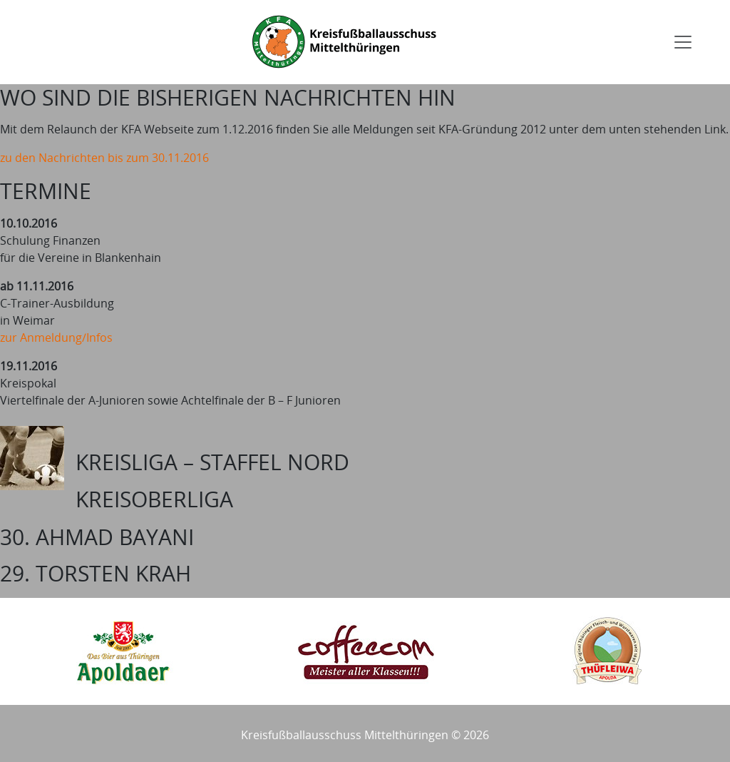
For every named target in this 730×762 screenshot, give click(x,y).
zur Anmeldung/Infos (56, 337)
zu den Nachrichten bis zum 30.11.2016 (104, 158)
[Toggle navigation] (683, 42)
